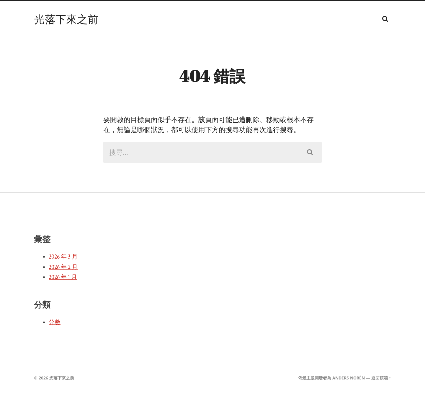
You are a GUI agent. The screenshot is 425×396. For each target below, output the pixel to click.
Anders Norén (348, 378)
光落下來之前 (66, 19)
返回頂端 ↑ (381, 378)
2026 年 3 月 (63, 257)
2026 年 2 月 (63, 267)
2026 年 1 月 (63, 277)
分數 (55, 322)
